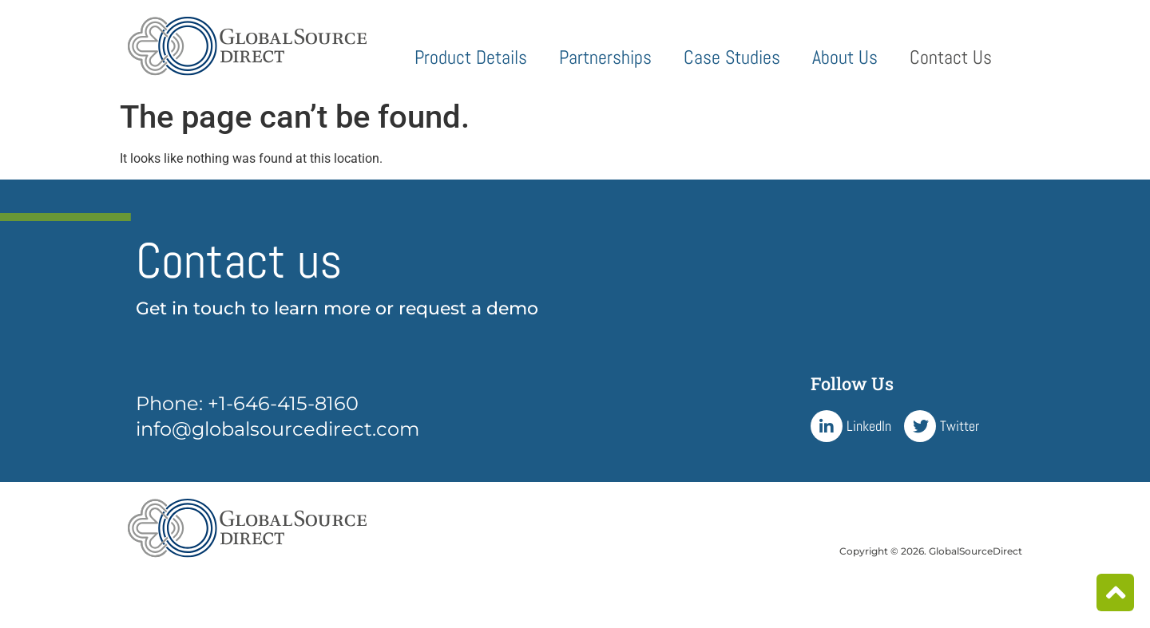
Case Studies (732, 57)
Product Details (470, 57)
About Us (845, 57)
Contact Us (951, 57)
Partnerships (605, 57)
